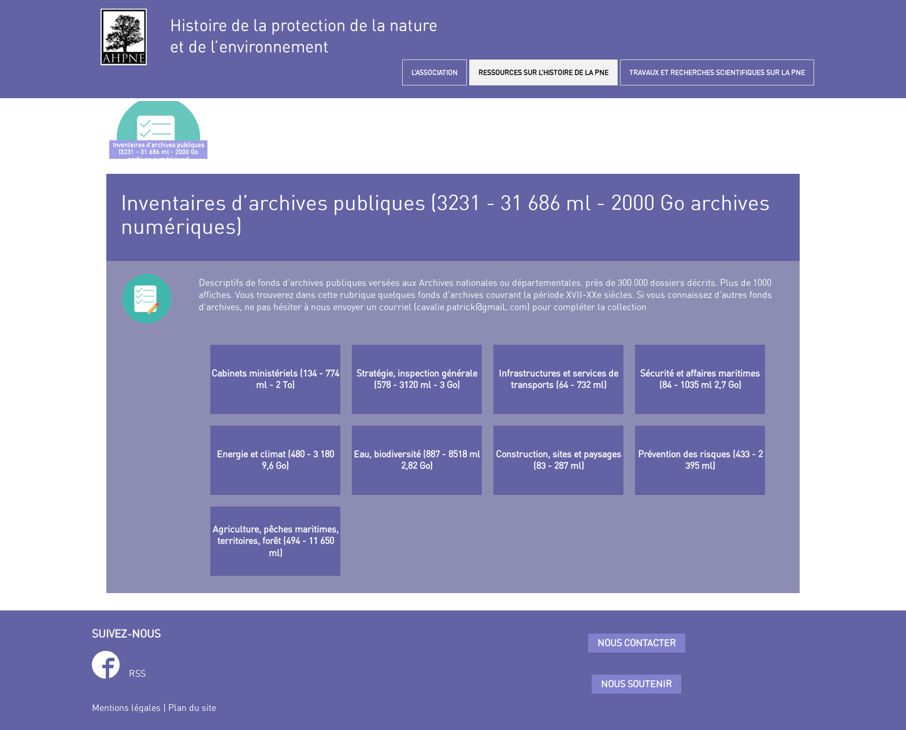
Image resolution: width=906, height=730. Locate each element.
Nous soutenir (636, 684)
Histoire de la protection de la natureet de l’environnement (303, 36)
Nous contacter (636, 643)
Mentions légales (126, 707)
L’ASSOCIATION (434, 72)
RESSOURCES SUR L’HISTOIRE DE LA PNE (543, 72)
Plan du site (192, 707)
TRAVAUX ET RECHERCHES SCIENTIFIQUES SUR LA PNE (717, 72)
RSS (137, 673)
